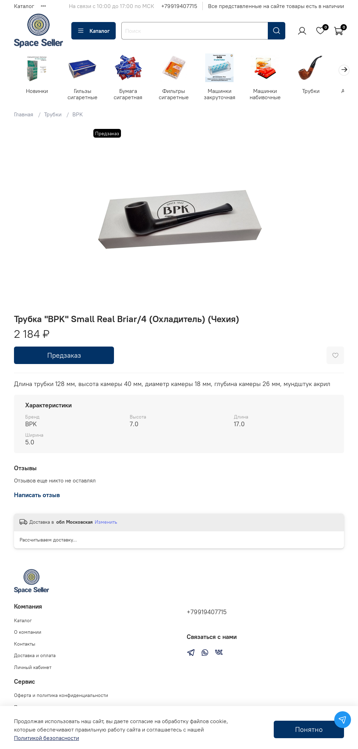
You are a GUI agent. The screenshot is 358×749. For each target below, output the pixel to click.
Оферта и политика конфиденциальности (61, 695)
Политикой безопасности (46, 737)
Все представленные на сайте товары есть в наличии (276, 5)
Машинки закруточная (226, 94)
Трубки (320, 91)
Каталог (24, 5)
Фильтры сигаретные (179, 94)
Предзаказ (64, 355)
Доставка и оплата (35, 656)
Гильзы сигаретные (85, 94)
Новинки (38, 91)
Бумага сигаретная (131, 94)
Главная (23, 115)
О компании (27, 632)
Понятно (309, 729)
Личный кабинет (32, 667)
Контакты (24, 644)
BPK (77, 115)
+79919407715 (179, 5)
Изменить (106, 522)
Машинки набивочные (273, 94)
